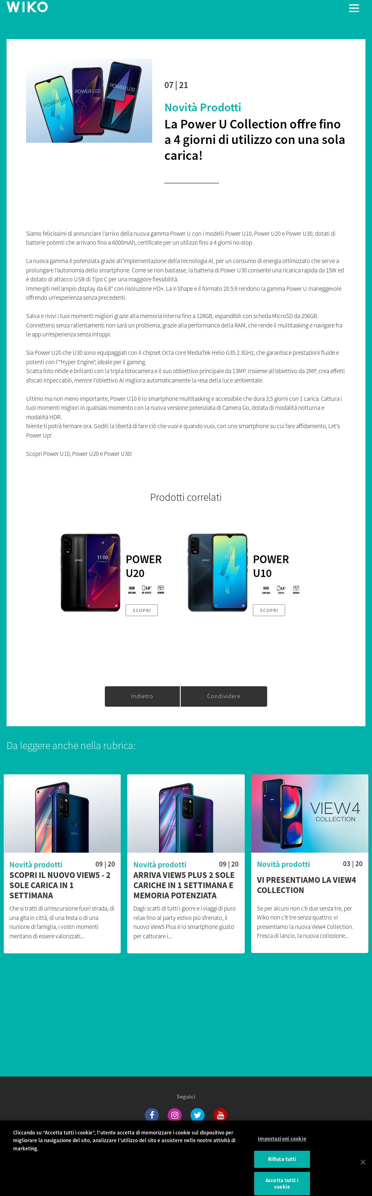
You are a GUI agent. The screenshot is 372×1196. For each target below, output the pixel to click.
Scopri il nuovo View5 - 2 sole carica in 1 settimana (60, 885)
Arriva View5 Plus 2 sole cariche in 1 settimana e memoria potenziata (184, 885)
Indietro (142, 696)
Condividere (224, 696)
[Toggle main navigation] (354, 8)
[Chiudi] (363, 1167)
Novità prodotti (202, 107)
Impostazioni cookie (282, 1143)
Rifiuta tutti (282, 1164)
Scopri (142, 610)
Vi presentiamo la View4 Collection (306, 885)
